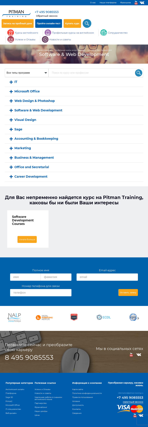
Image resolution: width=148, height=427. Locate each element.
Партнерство (41, 403)
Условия (76, 401)
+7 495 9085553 (47, 12)
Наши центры (41, 411)
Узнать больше (27, 239)
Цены (37, 415)
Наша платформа (108, 2)
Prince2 (9, 401)
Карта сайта (77, 389)
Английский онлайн (15, 389)
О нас (93, 2)
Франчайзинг (41, 407)
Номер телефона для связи (41, 286)
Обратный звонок (47, 15)
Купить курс (72, 23)
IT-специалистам (13, 409)
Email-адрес (107, 270)
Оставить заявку (128, 292)
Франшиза (125, 2)
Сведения (77, 413)
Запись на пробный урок (17, 23)
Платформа (11, 393)
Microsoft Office (13, 405)
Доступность (78, 405)
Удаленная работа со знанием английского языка (48, 398)
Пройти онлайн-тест (48, 23)
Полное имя (40, 270)
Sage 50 (9, 397)
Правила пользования (82, 397)
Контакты (76, 409)
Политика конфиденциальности (87, 393)
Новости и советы (43, 393)
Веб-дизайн (11, 413)
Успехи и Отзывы (42, 389)
